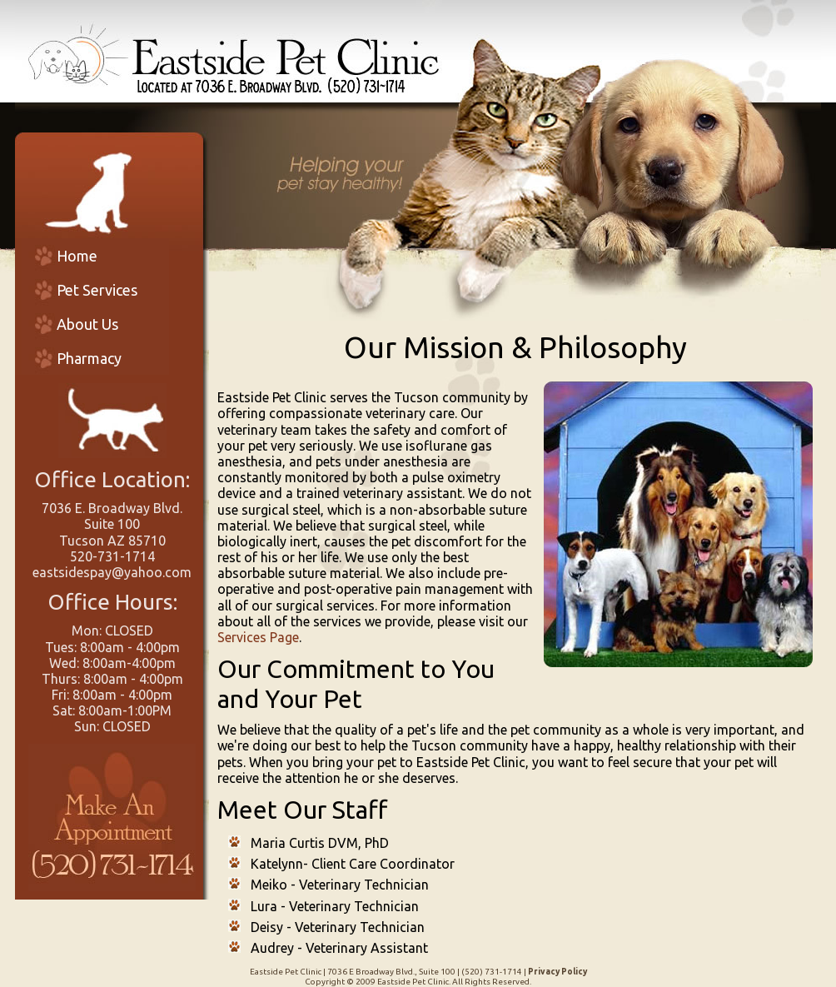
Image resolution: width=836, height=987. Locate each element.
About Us (87, 324)
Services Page (258, 637)
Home (77, 255)
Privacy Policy (557, 971)
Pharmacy (89, 358)
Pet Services (97, 290)
